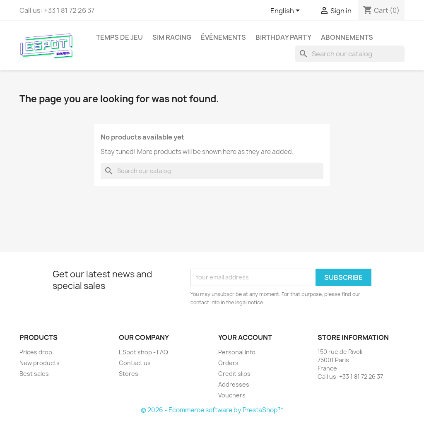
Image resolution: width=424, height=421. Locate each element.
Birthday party (283, 37)
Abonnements (347, 37)
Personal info (236, 352)
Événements (223, 37)
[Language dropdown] (286, 11)
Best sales (34, 374)
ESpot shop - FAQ (143, 352)
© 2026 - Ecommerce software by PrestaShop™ (212, 410)
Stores (128, 374)
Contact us (135, 363)
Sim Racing (171, 37)
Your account (245, 337)
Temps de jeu (119, 37)
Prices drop (35, 352)
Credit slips (234, 374)
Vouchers (232, 395)
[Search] (350, 54)
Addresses (233, 384)
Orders (228, 363)
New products (39, 363)
